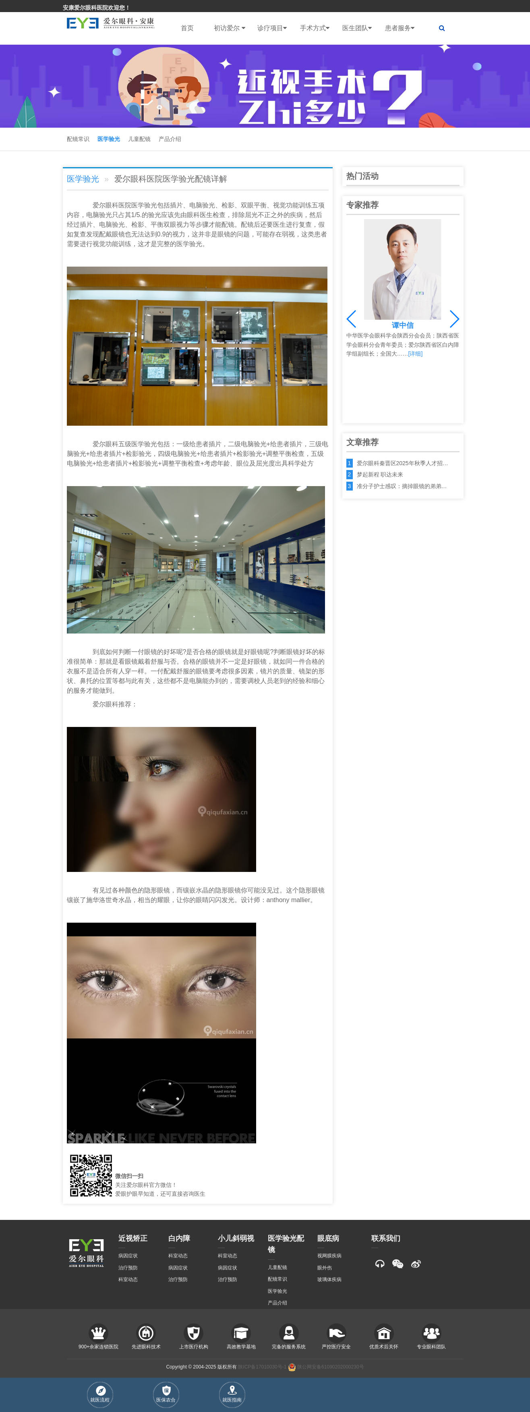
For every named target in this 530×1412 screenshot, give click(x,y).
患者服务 (399, 28)
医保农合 (166, 1394)
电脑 (195, 205)
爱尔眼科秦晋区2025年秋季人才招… (402, 463)
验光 (150, 205)
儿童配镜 (139, 139)
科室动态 (128, 1279)
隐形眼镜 (157, 890)
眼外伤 (324, 1268)
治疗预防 (128, 1268)
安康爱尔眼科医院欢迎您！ (96, 7)
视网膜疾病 (329, 1256)
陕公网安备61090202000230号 (326, 1367)
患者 (320, 234)
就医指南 (232, 1394)
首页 (187, 28)
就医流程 (100, 1394)
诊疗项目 (272, 28)
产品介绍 (170, 139)
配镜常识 (78, 139)
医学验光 (108, 139)
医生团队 (357, 28)
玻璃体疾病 (329, 1279)
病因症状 (128, 1256)
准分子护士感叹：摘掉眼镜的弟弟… (402, 486)
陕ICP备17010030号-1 (262, 1367)
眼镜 (118, 234)
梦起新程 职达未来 (380, 474)
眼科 (112, 205)
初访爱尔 (229, 28)
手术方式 (314, 28)
